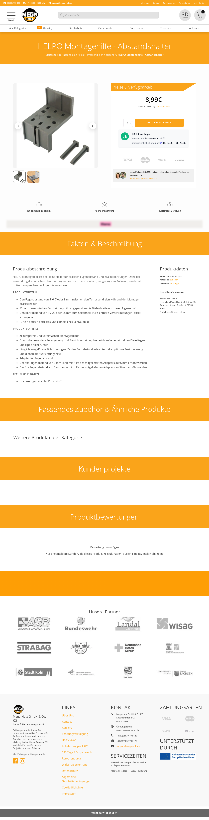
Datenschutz (70, 771)
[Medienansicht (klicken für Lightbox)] (55, 125)
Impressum (69, 793)
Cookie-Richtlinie (72, 787)
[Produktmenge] (128, 123)
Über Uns (68, 715)
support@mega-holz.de (62, 3)
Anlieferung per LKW (75, 746)
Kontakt (67, 721)
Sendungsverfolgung (75, 734)
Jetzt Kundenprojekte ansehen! (143, 178)
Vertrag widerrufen (104, 813)
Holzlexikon (69, 740)
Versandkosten (163, 106)
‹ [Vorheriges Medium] (18, 125)
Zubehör (111, 54)
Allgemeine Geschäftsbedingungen (76, 779)
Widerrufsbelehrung (74, 764)
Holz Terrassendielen (91, 54)
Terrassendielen (68, 54)
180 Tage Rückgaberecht (77, 752)
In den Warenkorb (159, 122)
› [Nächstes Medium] (92, 125)
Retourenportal (71, 758)
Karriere (67, 727)
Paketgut (175, 283)
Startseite (51, 54)
